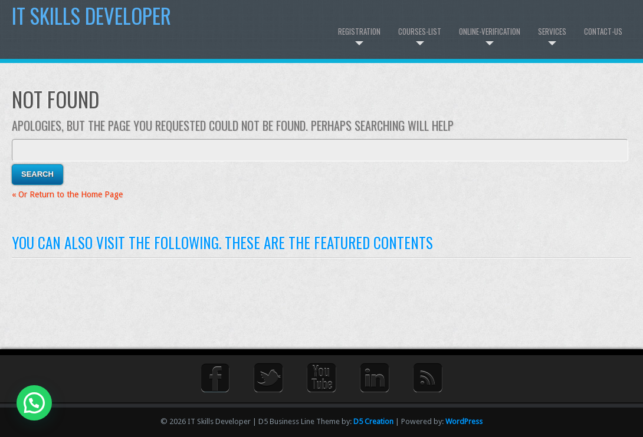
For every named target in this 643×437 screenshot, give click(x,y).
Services (552, 31)
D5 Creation (373, 421)
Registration (359, 31)
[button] (34, 403)
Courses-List (419, 31)
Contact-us (603, 31)
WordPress (464, 421)
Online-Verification (489, 31)
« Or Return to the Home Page (67, 194)
